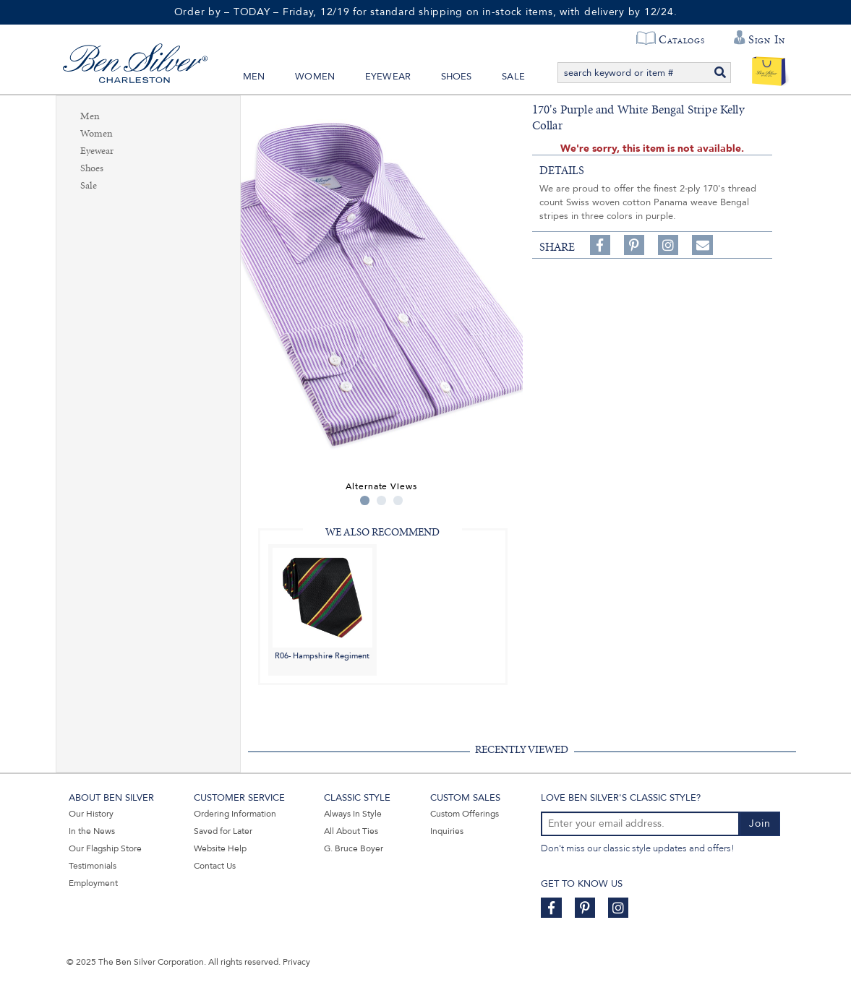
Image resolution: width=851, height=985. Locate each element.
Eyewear (388, 76)
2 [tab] (381, 500)
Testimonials (92, 866)
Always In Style (353, 814)
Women (315, 76)
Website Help (220, 848)
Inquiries (446, 831)
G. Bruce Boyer (353, 848)
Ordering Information (235, 814)
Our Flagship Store (105, 848)
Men (254, 76)
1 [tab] (364, 500)
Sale (513, 76)
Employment (93, 883)
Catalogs (681, 40)
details (561, 170)
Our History (91, 814)
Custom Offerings (464, 814)
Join (760, 823)
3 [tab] (398, 500)
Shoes (456, 76)
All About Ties (351, 831)
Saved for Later (223, 831)
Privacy (296, 962)
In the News (92, 831)
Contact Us (215, 866)
